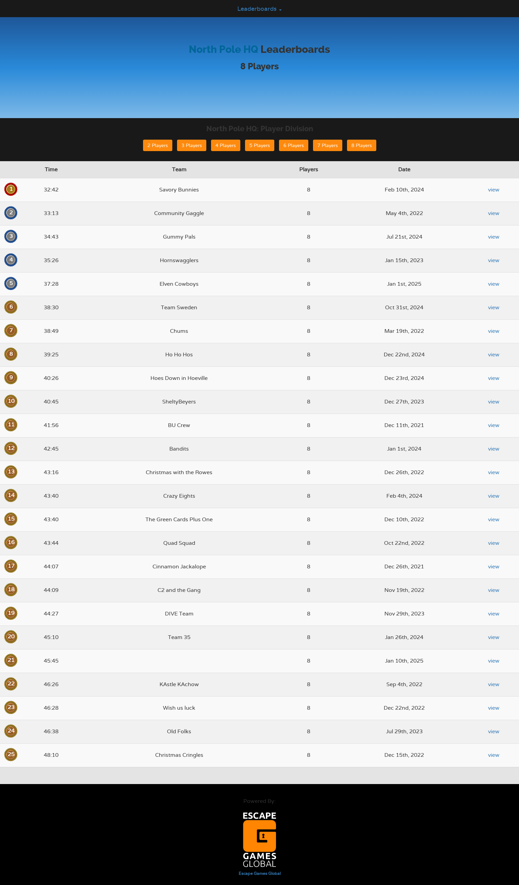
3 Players (191, 145)
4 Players (225, 145)
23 (11, 707)
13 (11, 471)
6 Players (293, 145)
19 (11, 612)
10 (11, 400)
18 (11, 589)
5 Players (259, 145)
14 (11, 495)
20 (11, 636)
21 (11, 660)
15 (11, 518)
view (493, 189)
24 (11, 730)
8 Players (361, 145)
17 (11, 565)
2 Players (157, 145)
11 (11, 424)
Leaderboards (259, 8)
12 (11, 448)
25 (11, 754)
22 (11, 683)
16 (11, 542)
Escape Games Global (260, 873)
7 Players (327, 145)
